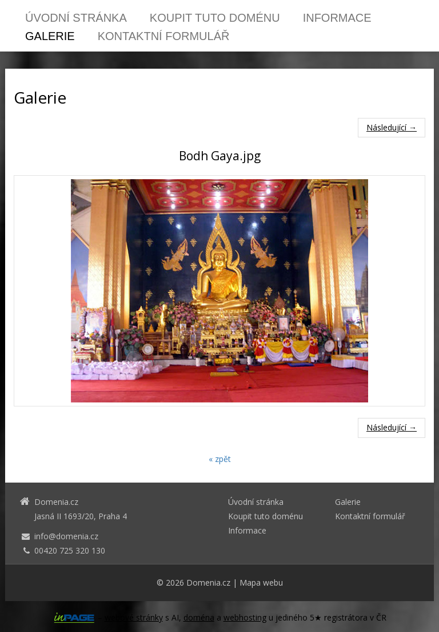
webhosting (245, 617)
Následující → (391, 127)
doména (198, 617)
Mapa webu (261, 582)
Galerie (50, 36)
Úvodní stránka (76, 17)
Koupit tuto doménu (215, 17)
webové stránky (134, 617)
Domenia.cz (208, 582)
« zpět (220, 458)
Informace (337, 17)
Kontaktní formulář (164, 36)
